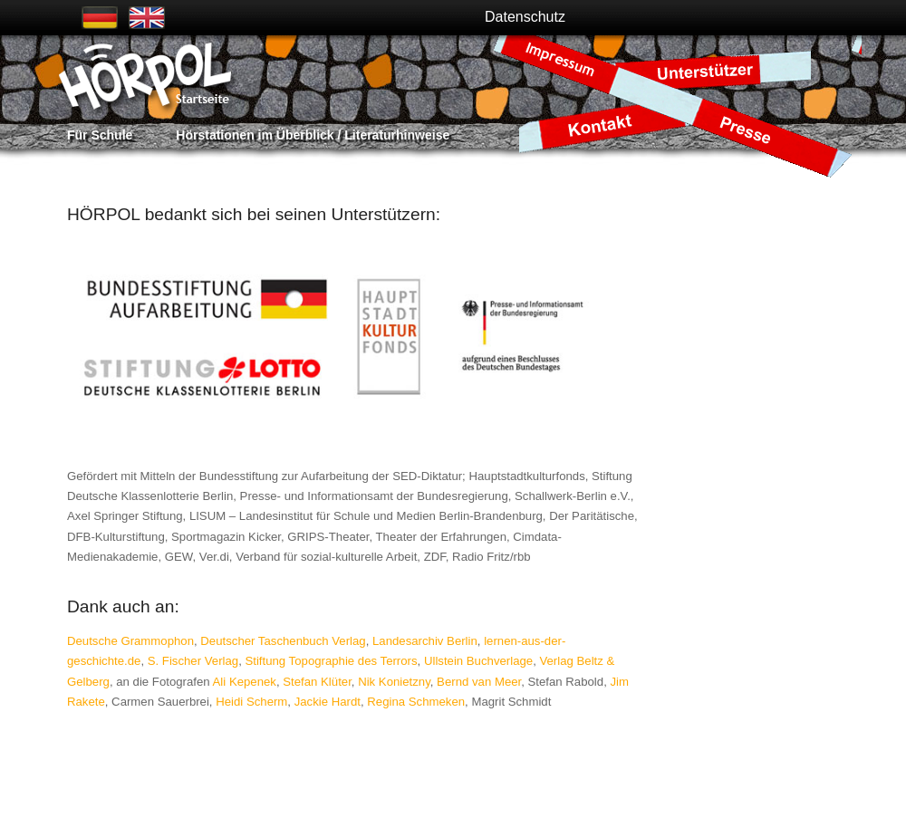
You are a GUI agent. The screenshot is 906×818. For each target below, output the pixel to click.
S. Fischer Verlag (193, 661)
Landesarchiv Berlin (424, 641)
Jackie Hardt (327, 701)
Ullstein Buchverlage (478, 661)
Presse (763, 134)
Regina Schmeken (416, 701)
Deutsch (100, 17)
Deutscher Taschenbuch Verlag (282, 641)
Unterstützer (708, 71)
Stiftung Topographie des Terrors (331, 661)
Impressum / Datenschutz (566, 63)
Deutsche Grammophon (130, 641)
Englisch (147, 17)
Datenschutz (525, 16)
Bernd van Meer (479, 681)
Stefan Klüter (317, 681)
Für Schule (99, 135)
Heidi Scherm (251, 701)
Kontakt (602, 124)
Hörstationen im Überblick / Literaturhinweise (312, 135)
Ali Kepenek (244, 681)
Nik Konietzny (394, 681)
